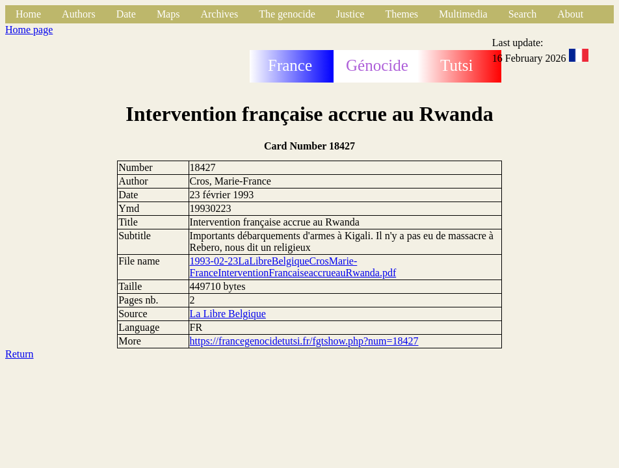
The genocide (287, 14)
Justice (350, 14)
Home (28, 14)
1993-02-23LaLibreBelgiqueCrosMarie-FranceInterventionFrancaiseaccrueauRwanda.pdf (293, 266)
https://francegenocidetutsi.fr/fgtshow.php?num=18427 (304, 340)
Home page (29, 29)
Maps (168, 14)
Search (522, 14)
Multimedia (463, 14)
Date (126, 14)
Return (19, 353)
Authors (79, 14)
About (570, 14)
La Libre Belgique (228, 313)
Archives (219, 14)
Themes (401, 14)
